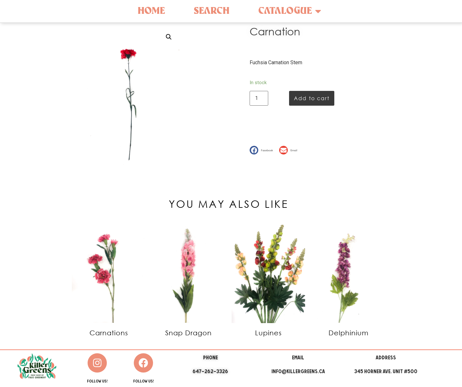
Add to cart (311, 98)
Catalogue (289, 11)
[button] (263, 150)
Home (151, 11)
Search (211, 11)
